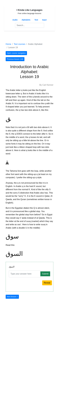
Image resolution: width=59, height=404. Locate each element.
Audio (15, 20)
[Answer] (24, 273)
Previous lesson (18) (15, 59)
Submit (45, 274)
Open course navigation (16, 53)
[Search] (29, 25)
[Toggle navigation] (9, 36)
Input (44, 20)
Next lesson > (12, 297)
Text (36, 20)
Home (8, 44)
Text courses (19, 44)
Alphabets (26, 20)
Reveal (47, 283)
